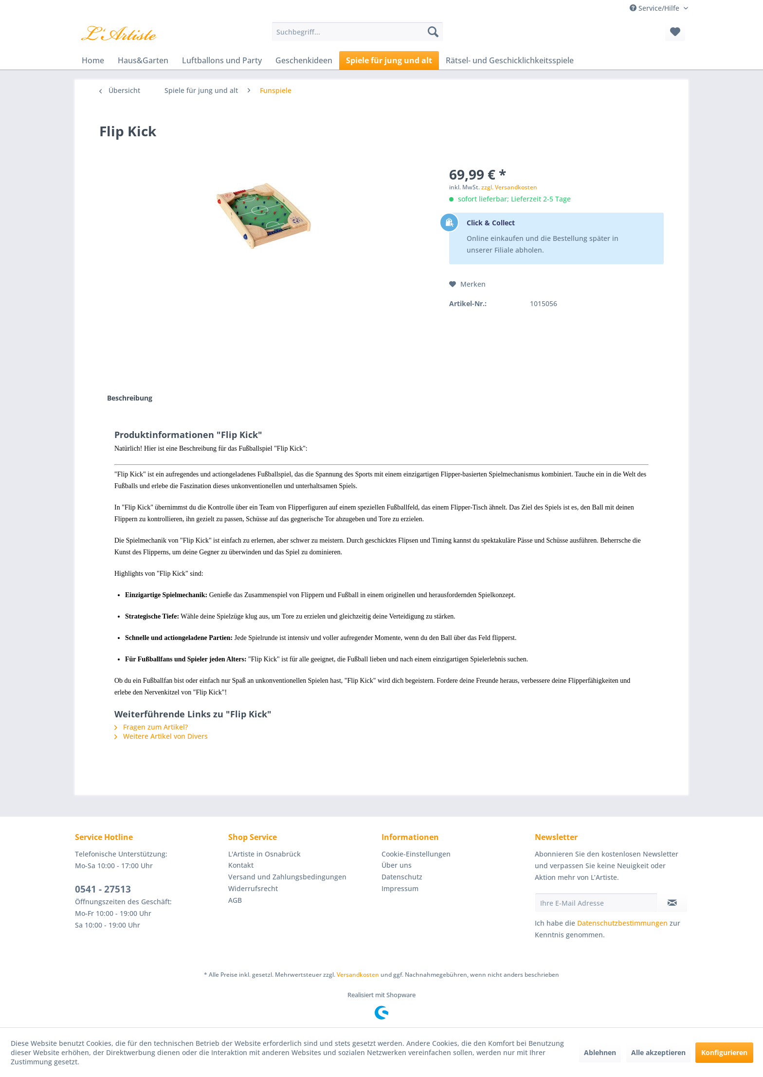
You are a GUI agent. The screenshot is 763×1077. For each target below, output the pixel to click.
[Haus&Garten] (143, 60)
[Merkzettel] (675, 31)
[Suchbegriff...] (357, 31)
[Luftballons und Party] (222, 60)
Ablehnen (600, 1052)
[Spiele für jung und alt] (389, 60)
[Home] (93, 60)
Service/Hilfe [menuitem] (655, 8)
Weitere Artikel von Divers (161, 736)
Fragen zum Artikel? (151, 726)
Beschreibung (129, 397)
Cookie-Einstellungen (416, 853)
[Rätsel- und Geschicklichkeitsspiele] (510, 60)
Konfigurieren (724, 1052)
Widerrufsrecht (253, 888)
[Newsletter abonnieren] (672, 903)
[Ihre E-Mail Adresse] (596, 903)
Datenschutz (402, 876)
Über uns (397, 865)
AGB (235, 900)
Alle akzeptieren (658, 1052)
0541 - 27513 (103, 889)
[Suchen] (433, 31)
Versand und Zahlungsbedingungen (287, 876)
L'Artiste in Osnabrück (264, 853)
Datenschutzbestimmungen (622, 923)
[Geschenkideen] (304, 60)
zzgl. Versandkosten (509, 187)
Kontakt (241, 865)
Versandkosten (358, 974)
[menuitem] (357, 31)
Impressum (400, 888)
